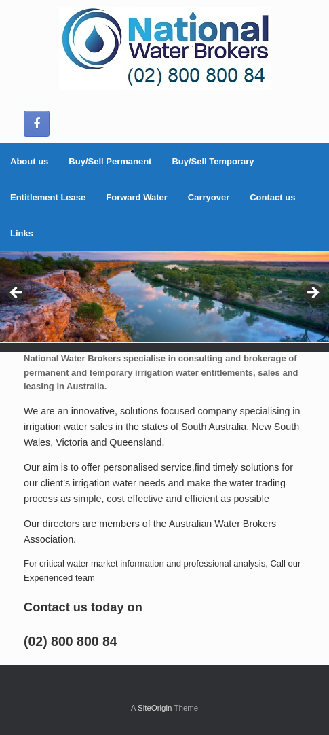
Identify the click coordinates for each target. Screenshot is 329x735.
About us (29, 161)
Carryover (208, 197)
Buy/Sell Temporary (213, 161)
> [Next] (312, 293)
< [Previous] (17, 293)
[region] (164, 297)
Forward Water (137, 197)
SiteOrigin (155, 708)
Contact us (272, 197)
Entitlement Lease (47, 197)
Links (21, 233)
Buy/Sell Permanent (110, 161)
